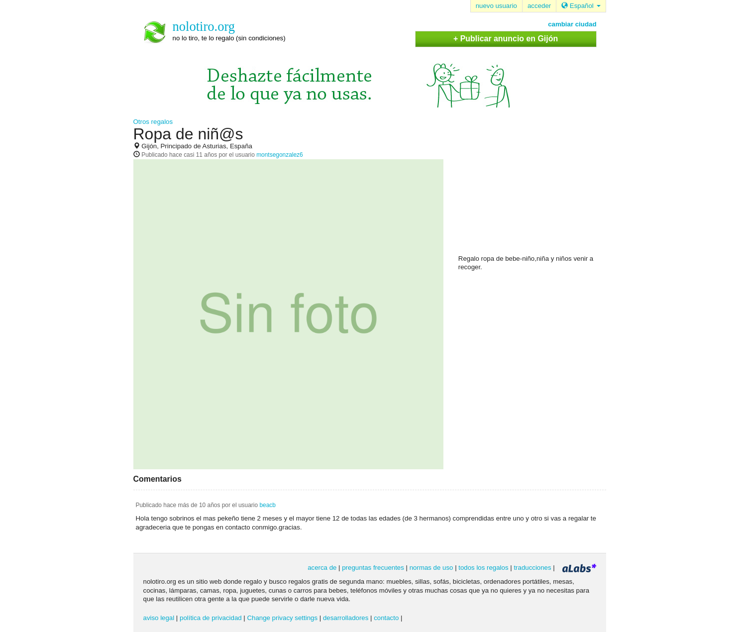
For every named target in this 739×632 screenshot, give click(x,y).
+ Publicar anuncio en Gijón (505, 38)
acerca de (322, 567)
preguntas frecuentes (373, 567)
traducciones (532, 567)
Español (580, 5)
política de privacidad (211, 618)
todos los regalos (483, 567)
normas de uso (431, 567)
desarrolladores (345, 618)
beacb (267, 505)
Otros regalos (153, 121)
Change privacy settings (282, 618)
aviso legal (159, 618)
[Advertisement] (533, 189)
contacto (386, 618)
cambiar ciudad (572, 24)
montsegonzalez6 (279, 154)
